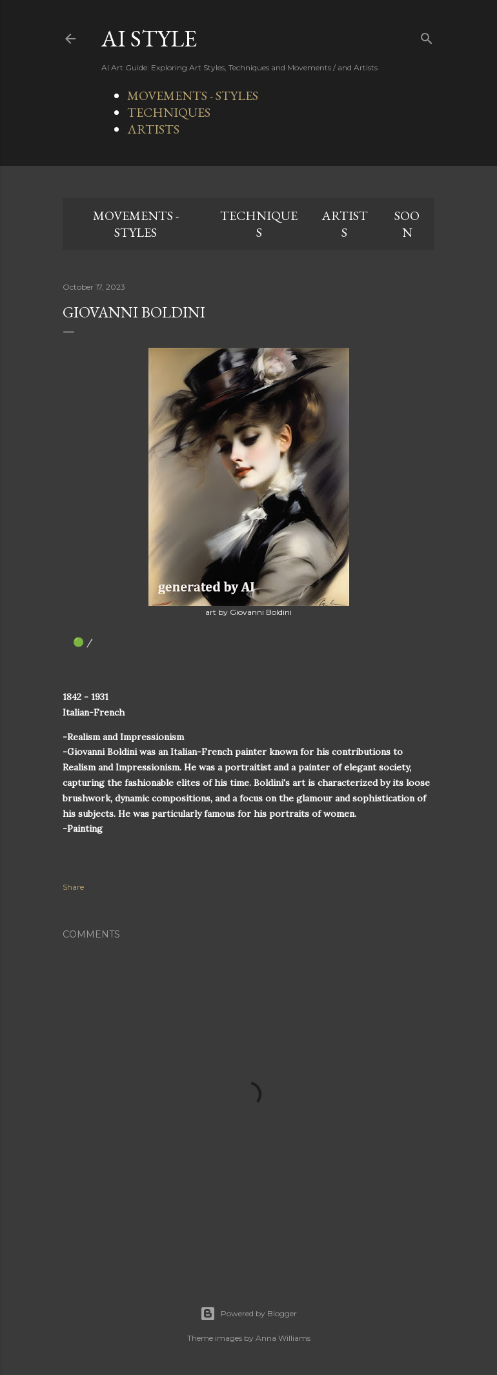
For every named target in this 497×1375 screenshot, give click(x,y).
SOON (407, 224)
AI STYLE (149, 38)
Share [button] (73, 887)
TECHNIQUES (168, 112)
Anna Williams (283, 1338)
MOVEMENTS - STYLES (192, 95)
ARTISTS (153, 129)
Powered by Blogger (248, 1313)
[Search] (426, 35)
